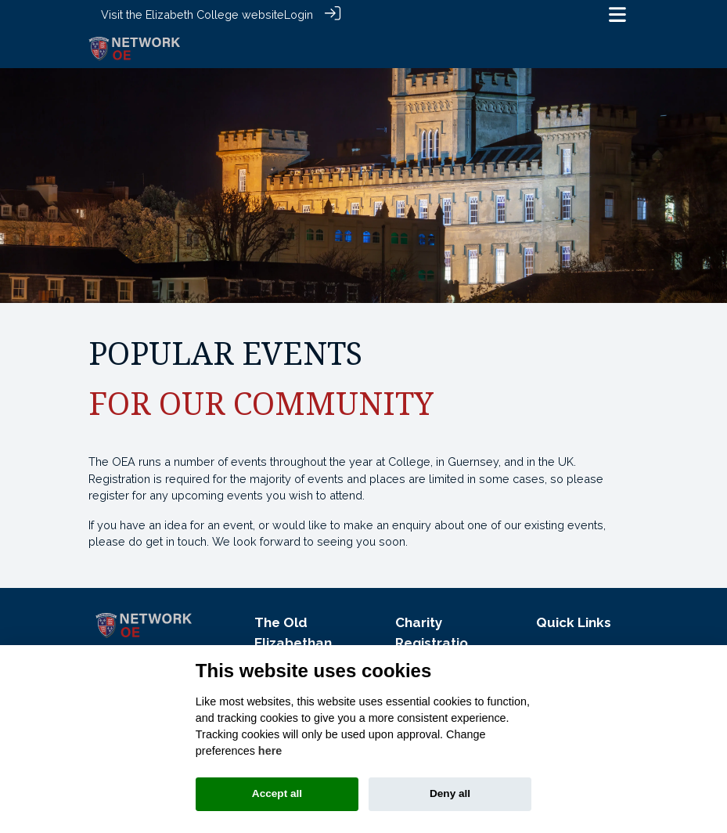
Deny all (450, 793)
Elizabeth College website (215, 14)
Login (298, 14)
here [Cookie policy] (270, 751)
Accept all (277, 793)
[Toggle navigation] (617, 14)
